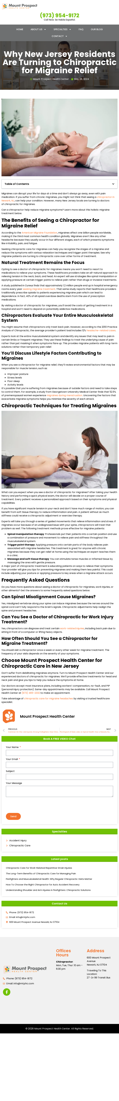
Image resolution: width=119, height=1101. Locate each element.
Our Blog (97, 29)
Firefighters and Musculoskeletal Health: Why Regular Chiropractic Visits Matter (49, 879)
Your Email (12, 759)
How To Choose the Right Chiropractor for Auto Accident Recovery (42, 884)
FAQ (81, 29)
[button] (113, 184)
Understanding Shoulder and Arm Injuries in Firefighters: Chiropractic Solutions (48, 890)
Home (19, 29)
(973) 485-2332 (31, 693)
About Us (38, 29)
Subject (10, 771)
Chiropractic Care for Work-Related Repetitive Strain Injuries (39, 867)
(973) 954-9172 (59, 15)
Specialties (62, 29)
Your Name (12, 747)
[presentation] (28, 805)
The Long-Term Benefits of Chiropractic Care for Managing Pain (41, 873)
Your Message (14, 783)
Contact (59, 36)
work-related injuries (72, 628)
